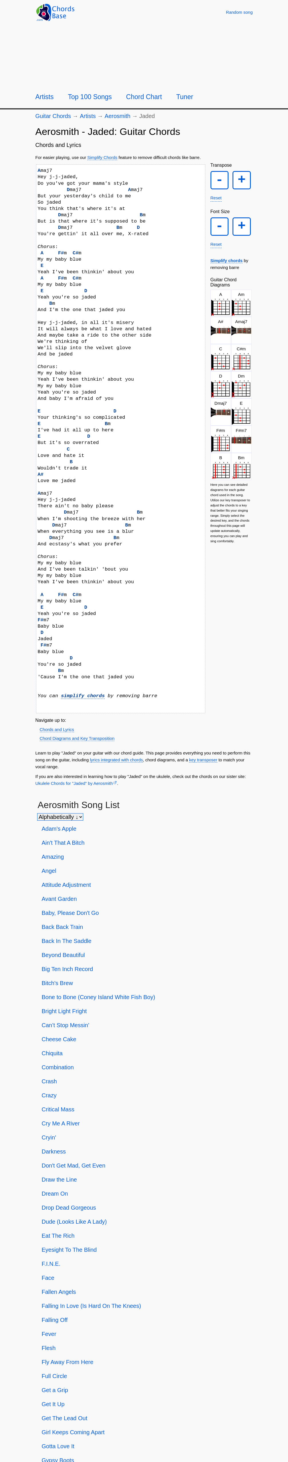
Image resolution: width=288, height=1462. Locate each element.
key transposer (203, 759)
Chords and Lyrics (57, 729)
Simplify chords (226, 261)
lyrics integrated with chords (116, 759)
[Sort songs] (60, 817)
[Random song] (239, 12)
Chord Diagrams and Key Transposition (77, 738)
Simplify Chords (102, 157)
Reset (216, 198)
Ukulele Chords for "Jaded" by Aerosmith (74, 783)
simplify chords (83, 696)
